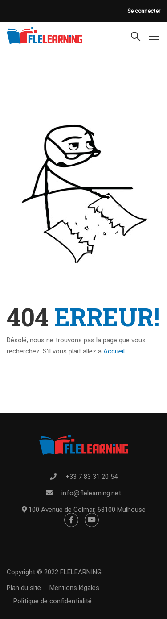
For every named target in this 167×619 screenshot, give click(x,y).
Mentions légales (74, 588)
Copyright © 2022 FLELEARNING (54, 572)
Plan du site (24, 588)
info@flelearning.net (91, 493)
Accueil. (114, 351)
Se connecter (143, 11)
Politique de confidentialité (52, 601)
